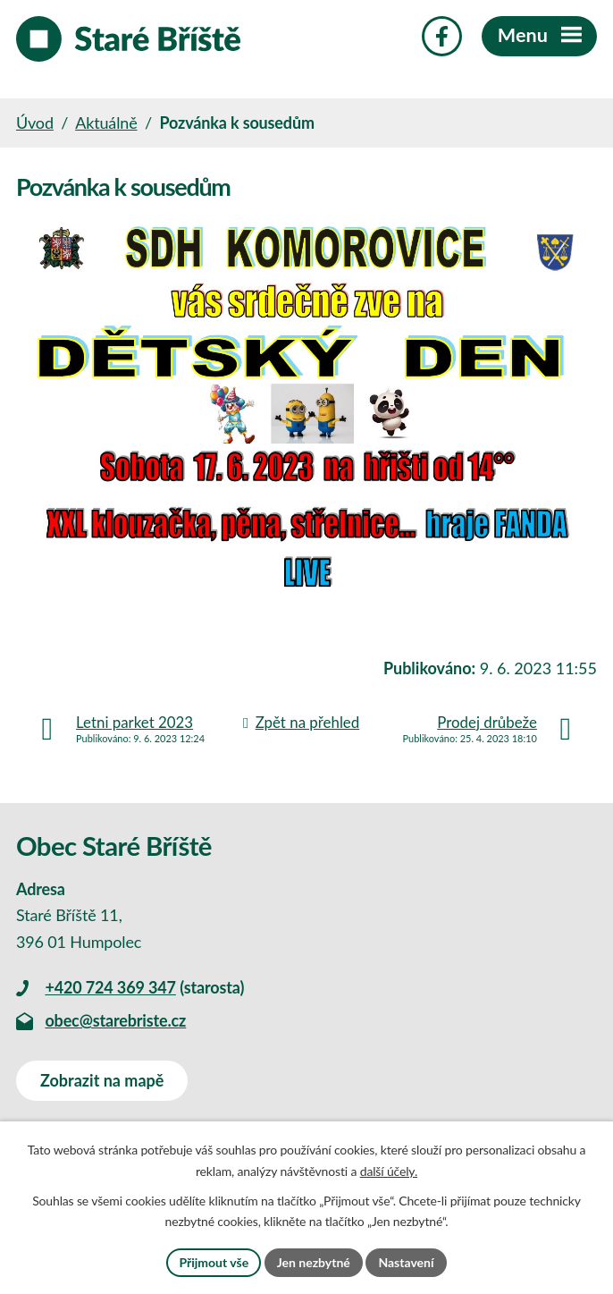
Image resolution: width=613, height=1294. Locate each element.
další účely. (388, 1171)
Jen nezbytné (313, 1262)
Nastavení (405, 1262)
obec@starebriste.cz (115, 1020)
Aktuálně (106, 122)
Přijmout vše (213, 1262)
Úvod (35, 122)
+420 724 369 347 (110, 987)
